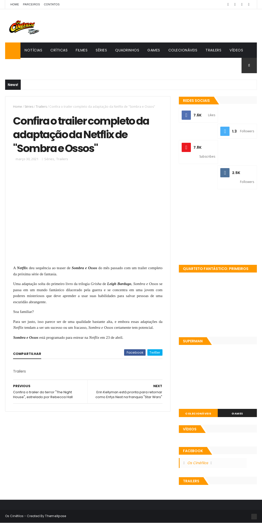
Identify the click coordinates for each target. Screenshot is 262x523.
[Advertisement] (218, 228)
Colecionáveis (183, 50)
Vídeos (236, 50)
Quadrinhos (127, 50)
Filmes (82, 50)
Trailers (213, 50)
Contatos (52, 4)
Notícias (33, 50)
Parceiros (31, 4)
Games (153, 50)
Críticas (59, 50)
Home (14, 4)
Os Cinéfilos (197, 462)
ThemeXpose (55, 516)
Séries (101, 50)
